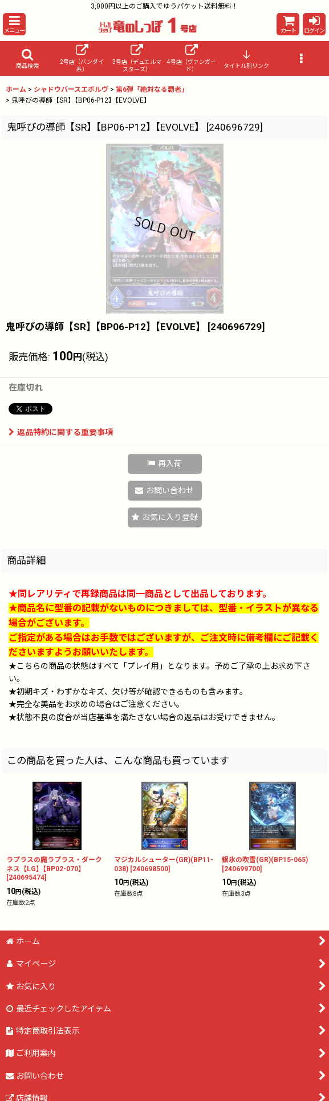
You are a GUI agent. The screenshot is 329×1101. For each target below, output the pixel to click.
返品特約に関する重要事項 (61, 432)
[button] (14, 24)
